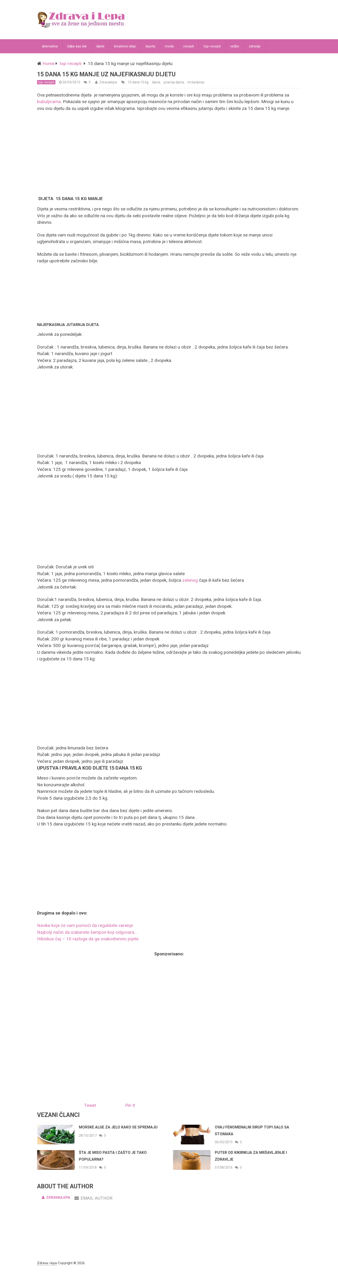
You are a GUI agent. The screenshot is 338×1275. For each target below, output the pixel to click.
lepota (150, 46)
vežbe (234, 46)
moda (169, 46)
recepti (188, 46)
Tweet (90, 1105)
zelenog (190, 580)
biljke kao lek (77, 46)
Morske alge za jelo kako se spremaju (118, 1127)
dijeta (156, 82)
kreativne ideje (125, 46)
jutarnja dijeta (174, 82)
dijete (100, 46)
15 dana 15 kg (138, 82)
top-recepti (212, 46)
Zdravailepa (108, 82)
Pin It (130, 1105)
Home (48, 63)
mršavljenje (195, 82)
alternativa (50, 46)
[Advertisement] (169, 153)
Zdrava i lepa (47, 1263)
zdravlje (255, 46)
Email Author (93, 1198)
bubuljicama (49, 101)
